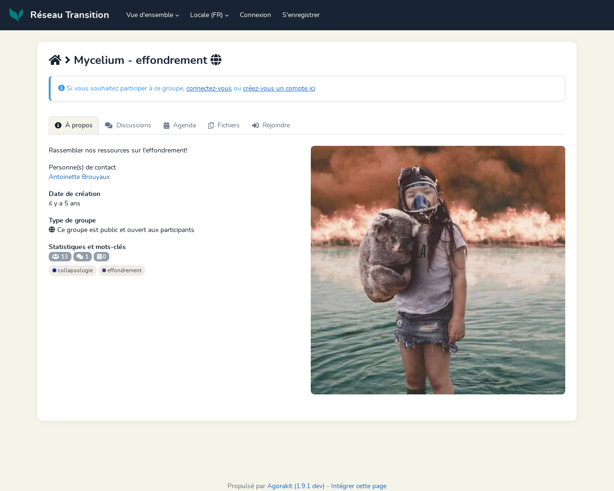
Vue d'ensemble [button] (149, 15)
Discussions (128, 125)
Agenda (180, 125)
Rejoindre (271, 125)
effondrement (121, 270)
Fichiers (224, 125)
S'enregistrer (301, 15)
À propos (74, 125)
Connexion (255, 15)
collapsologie (73, 270)
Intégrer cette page (358, 486)
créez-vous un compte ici (279, 88)
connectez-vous (209, 88)
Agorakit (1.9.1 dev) (296, 486)
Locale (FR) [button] (206, 15)
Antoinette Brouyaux (79, 177)
